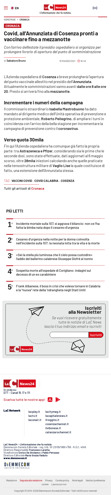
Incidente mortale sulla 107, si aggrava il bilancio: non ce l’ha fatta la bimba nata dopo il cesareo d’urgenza (58, 225)
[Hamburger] (6, 8)
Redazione (11, 480)
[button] (102, 21)
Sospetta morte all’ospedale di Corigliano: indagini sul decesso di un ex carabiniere (53, 272)
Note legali (77, 480)
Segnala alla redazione (31, 480)
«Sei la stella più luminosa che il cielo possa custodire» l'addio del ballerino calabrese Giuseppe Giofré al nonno (54, 257)
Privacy (49, 480)
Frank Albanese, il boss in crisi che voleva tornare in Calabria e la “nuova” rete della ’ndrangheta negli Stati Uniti (58, 288)
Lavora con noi (58, 484)
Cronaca (25, 19)
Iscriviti (96, 335)
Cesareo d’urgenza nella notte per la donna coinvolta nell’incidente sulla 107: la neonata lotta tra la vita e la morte (58, 241)
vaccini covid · (22, 180)
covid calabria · (47, 180)
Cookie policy (62, 480)
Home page (10, 19)
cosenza (67, 180)
